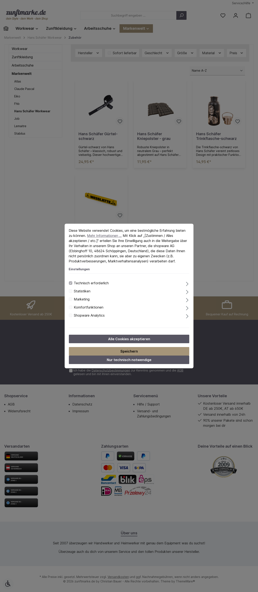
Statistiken (82, 291)
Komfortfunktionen (88, 307)
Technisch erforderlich (91, 283)
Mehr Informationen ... (104, 235)
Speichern (129, 351)
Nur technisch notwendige (129, 360)
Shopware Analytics (89, 315)
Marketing (82, 299)
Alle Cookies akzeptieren (129, 339)
